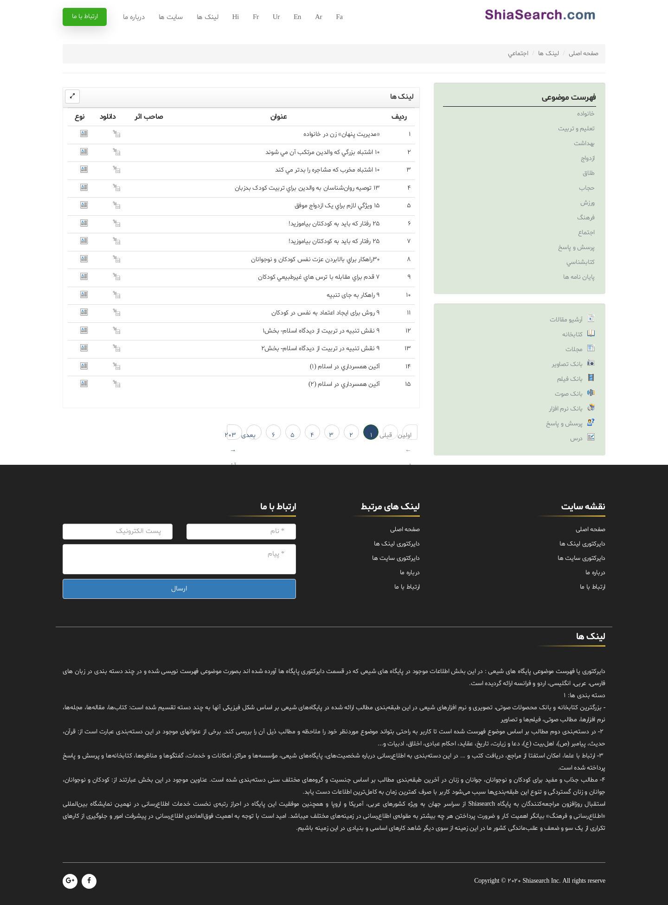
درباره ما (133, 17)
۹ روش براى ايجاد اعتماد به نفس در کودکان (325, 312)
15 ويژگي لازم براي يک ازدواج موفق (337, 205)
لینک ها (207, 17)
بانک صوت (569, 394)
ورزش (587, 203)
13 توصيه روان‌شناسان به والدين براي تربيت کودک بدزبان (307, 188)
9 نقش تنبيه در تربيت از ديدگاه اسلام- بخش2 (320, 348)
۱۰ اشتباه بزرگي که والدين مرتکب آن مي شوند (322, 152)
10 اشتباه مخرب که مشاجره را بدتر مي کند (327, 170)
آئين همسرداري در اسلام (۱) (345, 366)
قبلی (387, 435)
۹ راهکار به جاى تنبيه (353, 295)
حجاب (587, 188)
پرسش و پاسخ (576, 247)
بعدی (251, 435)
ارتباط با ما (84, 16)
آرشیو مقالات (566, 319)
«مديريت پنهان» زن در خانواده (341, 134)
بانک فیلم (570, 379)
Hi (235, 17)
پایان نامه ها (579, 277)
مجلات (574, 349)
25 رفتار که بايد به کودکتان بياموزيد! (334, 223)
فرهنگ (586, 217)
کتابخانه (572, 334)
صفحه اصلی (583, 53)
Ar (318, 17)
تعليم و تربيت (576, 128)
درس (576, 438)
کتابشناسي (580, 262)
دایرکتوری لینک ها (582, 543)
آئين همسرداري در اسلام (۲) (344, 384)
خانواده (586, 113)
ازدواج (588, 158)
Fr (256, 17)
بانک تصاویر (567, 364)
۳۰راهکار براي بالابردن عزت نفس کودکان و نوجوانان (315, 259)
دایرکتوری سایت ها (581, 558)
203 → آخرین (231, 435)
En (297, 17)
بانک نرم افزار (566, 408)
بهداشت (584, 143)
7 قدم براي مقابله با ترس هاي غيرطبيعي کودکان (319, 277)
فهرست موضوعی (569, 97)
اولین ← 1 (406, 435)
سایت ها (171, 17)
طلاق (589, 173)
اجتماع (586, 232)
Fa (339, 17)
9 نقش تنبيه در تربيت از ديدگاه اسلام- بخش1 (321, 331)
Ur (276, 17)
